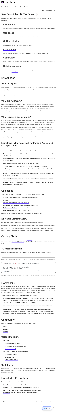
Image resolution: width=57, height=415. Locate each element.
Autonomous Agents (9, 205)
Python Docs (8, 346)
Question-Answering (9, 197)
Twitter (5, 326)
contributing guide (48, 368)
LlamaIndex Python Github (12, 343)
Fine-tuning (6, 210)
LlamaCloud (9, 49)
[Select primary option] (47, 10)
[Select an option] (24, 2)
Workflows (4, 104)
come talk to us (46, 290)
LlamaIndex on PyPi (10, 349)
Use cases (8, 32)
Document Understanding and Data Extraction (16, 203)
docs (34, 302)
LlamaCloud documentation (22, 295)
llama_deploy (7, 385)
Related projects (12, 66)
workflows (4, 20)
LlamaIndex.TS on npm (11, 359)
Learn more (20, 302)
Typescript (29, 240)
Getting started (11, 41)
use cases (11, 213)
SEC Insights (6, 390)
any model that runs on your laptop (20, 277)
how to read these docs (18, 241)
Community (9, 57)
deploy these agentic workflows (47, 110)
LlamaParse (28, 53)
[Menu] (54, 2)
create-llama (15, 72)
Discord (5, 329)
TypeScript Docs (9, 357)
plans (39, 290)
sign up (5, 290)
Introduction (9, 24)
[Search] (51, 2)
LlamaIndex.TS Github (11, 354)
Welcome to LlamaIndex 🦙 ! (21, 6)
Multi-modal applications (10, 208)
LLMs (48, 18)
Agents (3, 87)
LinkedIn (5, 332)
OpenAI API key (35, 252)
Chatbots (5, 200)
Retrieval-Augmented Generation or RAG (39, 136)
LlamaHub (40, 70)
